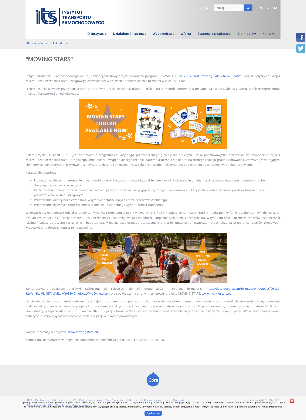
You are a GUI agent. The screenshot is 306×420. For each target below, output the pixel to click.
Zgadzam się (153, 413)
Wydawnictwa (163, 34)
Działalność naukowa (129, 34)
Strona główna (36, 43)
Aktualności (60, 43)
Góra (153, 380)
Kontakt (268, 34)
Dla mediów (246, 34)
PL (261, 7)
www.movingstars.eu (217, 293)
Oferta (186, 34)
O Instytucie (97, 34)
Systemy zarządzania (214, 34)
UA (275, 7)
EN (267, 7)
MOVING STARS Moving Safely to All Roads (209, 76)
